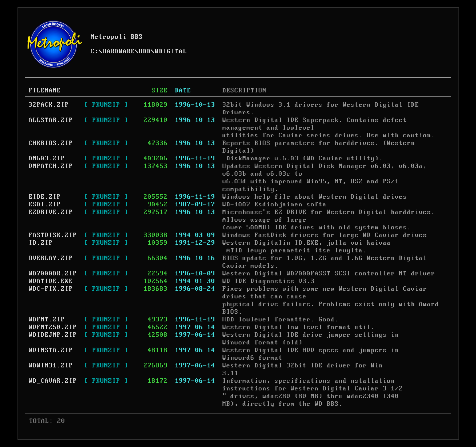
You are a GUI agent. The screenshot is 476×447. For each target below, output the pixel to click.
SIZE (160, 90)
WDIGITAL (171, 51)
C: (95, 51)
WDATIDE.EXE (51, 281)
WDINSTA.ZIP (51, 350)
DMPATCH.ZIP (51, 166)
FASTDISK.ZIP (53, 235)
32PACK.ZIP (49, 104)
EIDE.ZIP (45, 196)
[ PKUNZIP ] (106, 104)
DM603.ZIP (47, 158)
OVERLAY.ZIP (51, 258)
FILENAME (45, 90)
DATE (183, 90)
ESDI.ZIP (45, 204)
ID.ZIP (41, 243)
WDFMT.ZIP (47, 319)
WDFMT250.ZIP (53, 327)
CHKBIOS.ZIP (51, 143)
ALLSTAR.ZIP (51, 120)
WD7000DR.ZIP (53, 273)
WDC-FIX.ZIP (51, 289)
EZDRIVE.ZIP (51, 212)
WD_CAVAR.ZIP (53, 381)
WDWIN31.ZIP (51, 365)
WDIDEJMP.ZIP (53, 335)
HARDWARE (119, 51)
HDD (145, 51)
